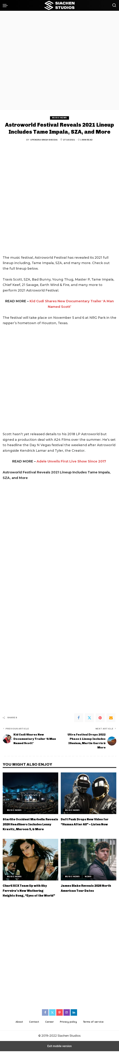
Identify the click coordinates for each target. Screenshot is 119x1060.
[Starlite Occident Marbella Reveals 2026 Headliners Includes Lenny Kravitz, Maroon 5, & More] (30, 793)
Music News (59, 118)
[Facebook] (78, 717)
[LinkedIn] (74, 1021)
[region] (59, 60)
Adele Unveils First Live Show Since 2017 (71, 462)
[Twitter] (89, 717)
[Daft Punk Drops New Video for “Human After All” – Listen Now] (88, 793)
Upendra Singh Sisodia (44, 140)
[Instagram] (66, 1021)
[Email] (110, 717)
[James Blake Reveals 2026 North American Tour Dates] (88, 864)
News (88, 881)
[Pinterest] (100, 717)
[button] (6, 5)
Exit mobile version (59, 1055)
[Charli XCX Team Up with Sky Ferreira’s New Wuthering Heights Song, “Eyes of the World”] (30, 864)
